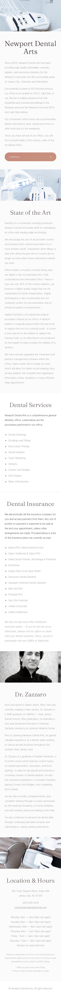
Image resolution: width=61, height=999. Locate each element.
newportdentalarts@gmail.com (31, 907)
